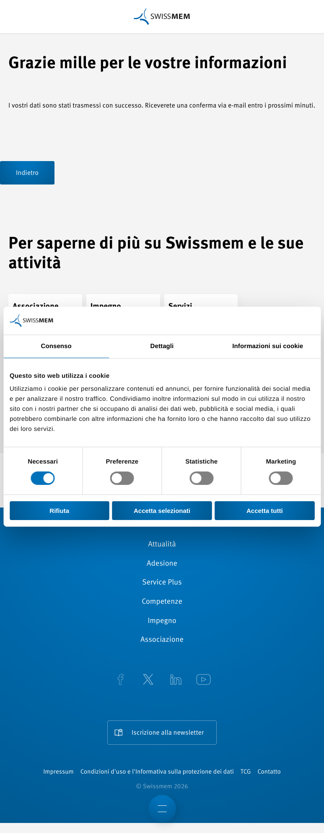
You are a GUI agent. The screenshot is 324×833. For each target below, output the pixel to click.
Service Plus (161, 583)
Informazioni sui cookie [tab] (267, 346)
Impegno (162, 621)
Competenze (162, 602)
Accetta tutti (264, 510)
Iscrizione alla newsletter (168, 733)
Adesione (162, 564)
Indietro (27, 173)
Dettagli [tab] (162, 346)
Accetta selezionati (162, 510)
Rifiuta (59, 510)
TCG (246, 772)
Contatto (268, 772)
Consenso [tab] (56, 346)
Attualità (162, 544)
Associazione (162, 640)
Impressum (58, 772)
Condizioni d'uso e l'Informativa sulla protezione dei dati (157, 772)
